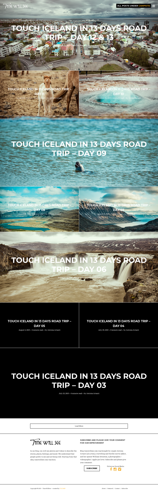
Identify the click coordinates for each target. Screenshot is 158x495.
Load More (79, 426)
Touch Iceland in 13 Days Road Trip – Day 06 (79, 265)
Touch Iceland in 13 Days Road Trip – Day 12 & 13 (79, 33)
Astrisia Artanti (94, 45)
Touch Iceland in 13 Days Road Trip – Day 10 (118, 91)
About (104, 488)
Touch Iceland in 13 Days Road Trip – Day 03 (79, 381)
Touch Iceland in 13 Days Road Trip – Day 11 (39, 91)
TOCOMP (62, 488)
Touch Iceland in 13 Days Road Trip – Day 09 (79, 149)
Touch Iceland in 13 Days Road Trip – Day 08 (39, 207)
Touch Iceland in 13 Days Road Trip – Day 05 (39, 323)
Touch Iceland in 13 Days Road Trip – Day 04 (118, 323)
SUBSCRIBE (91, 468)
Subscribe (125, 488)
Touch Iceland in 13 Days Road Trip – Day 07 (118, 207)
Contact (117, 488)
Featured (110, 488)
